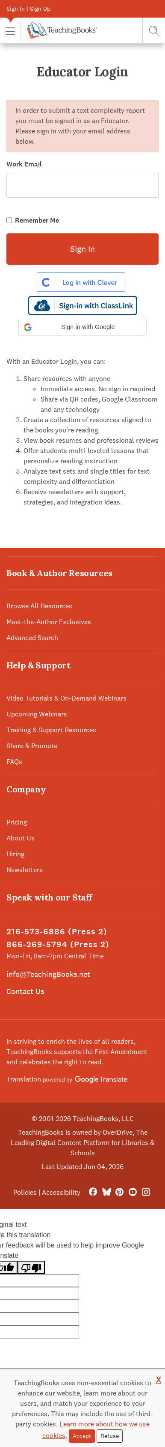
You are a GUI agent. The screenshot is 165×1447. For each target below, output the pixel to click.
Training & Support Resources (51, 729)
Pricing (16, 822)
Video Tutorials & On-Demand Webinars (66, 698)
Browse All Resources (39, 605)
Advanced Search (32, 637)
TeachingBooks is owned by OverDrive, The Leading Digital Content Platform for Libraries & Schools (82, 1142)
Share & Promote (31, 745)
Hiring (15, 853)
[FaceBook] (93, 1192)
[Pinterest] (119, 1192)
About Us (20, 838)
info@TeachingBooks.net (48, 974)
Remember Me (37, 220)
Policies (25, 1192)
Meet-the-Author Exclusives (48, 621)
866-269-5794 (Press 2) (57, 944)
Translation (66, 1079)
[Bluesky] (106, 1192)
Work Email (24, 164)
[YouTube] (132, 1192)
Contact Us (25, 991)
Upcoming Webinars (36, 714)
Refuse (109, 1436)
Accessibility (61, 1192)
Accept (82, 1436)
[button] (10, 30)
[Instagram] (146, 1192)
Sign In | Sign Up (28, 8)
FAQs (14, 761)
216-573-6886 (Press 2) (56, 931)
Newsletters (24, 869)
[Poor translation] (31, 1267)
